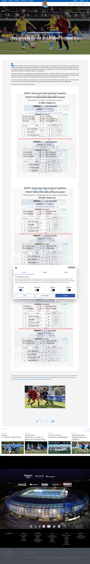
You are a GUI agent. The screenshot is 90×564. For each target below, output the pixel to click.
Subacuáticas (38, 539)
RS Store (11, 0)
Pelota (37, 538)
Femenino (23, 536)
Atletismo (38, 536)
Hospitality (24, 0)
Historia (52, 538)
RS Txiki (66, 541)
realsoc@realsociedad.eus (9, 554)
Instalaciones (52, 541)
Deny (24, 295)
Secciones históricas (37, 540)
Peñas (66, 540)
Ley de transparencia (52, 536)
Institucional (52, 535)
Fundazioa (4, 0)
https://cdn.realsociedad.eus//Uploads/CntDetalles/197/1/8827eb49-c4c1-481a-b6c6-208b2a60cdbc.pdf (33, 379)
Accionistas (66, 538)
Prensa (52, 540)
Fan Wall (66, 543)
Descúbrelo (80, 535)
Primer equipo (23, 535)
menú (3, 11)
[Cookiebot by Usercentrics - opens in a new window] (69, 268)
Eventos (30, 0)
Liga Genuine (24, 540)
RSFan (66, 539)
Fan (66, 533)
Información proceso (81, 536)
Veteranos (38, 541)
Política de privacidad (30, 552)
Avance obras (81, 538)
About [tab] (66, 272)
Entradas (17, 0)
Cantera (23, 539)
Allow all (65, 295)
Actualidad (9, 533)
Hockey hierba (38, 535)
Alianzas (52, 539)
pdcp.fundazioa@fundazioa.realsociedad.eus (41, 377)
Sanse (23, 538)
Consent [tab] (24, 272)
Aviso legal (27, 551)
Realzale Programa (66, 535)
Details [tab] (45, 272)
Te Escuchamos (66, 544)
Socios (66, 536)
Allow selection (45, 295)
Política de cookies (29, 553)
